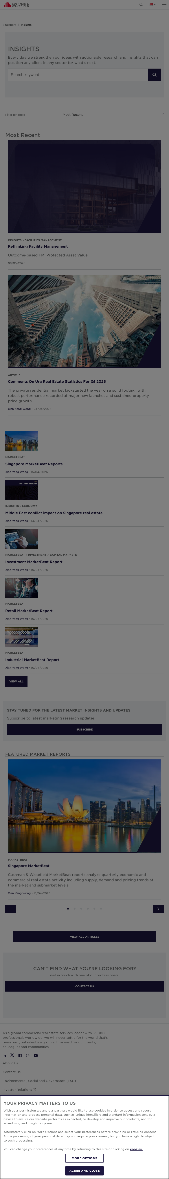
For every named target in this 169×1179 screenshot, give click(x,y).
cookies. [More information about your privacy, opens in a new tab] (136, 1149)
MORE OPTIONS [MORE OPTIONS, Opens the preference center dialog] (84, 1158)
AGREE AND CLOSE (84, 1170)
